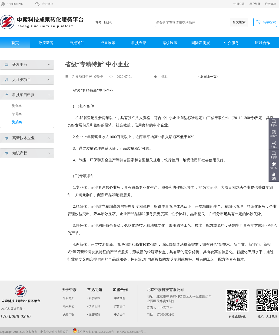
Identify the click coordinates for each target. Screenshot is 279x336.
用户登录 (254, 4)
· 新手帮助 (93, 298)
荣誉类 (17, 114)
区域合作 (262, 43)
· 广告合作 (119, 306)
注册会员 (239, 4)
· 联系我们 (68, 306)
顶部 (274, 178)
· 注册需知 (93, 314)
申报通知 (77, 43)
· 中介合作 (119, 314)
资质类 (17, 122)
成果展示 (107, 43)
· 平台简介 (68, 298)
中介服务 (231, 43)
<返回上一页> (208, 76)
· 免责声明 (68, 314)
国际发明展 (200, 43)
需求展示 (169, 43)
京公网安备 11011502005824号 (93, 331)
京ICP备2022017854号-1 (131, 331)
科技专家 (138, 43)
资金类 (17, 106)
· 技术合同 (93, 306)
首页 (15, 43)
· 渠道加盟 (119, 298)
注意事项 (270, 4)
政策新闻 (46, 43)
